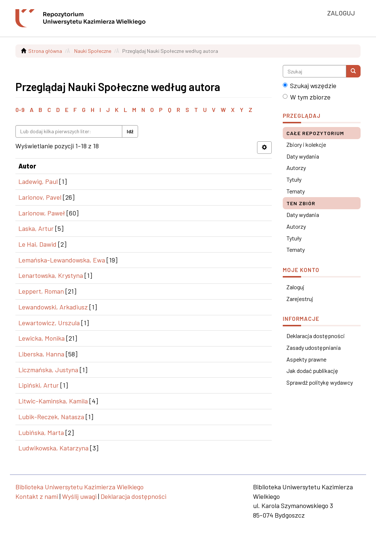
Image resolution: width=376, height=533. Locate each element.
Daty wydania (302, 156)
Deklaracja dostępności (315, 335)
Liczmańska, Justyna (48, 370)
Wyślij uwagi (79, 496)
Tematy (295, 191)
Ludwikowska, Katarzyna (53, 448)
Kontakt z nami (36, 496)
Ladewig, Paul (38, 181)
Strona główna (45, 51)
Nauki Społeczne (92, 51)
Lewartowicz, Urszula (49, 323)
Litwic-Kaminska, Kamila (53, 401)
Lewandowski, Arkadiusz (53, 307)
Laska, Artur (36, 228)
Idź (130, 131)
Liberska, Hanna (41, 354)
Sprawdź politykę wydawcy (319, 382)
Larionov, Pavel (39, 197)
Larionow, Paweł (41, 213)
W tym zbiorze (306, 97)
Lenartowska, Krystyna (50, 275)
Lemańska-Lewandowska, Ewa (61, 260)
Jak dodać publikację (312, 370)
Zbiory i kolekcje (306, 144)
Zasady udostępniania (313, 347)
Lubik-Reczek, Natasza (51, 417)
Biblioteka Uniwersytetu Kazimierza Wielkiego (79, 487)
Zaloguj (295, 286)
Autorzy (296, 167)
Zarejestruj (299, 298)
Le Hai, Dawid (37, 244)
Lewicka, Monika (41, 338)
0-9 (20, 109)
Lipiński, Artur (38, 385)
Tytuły (293, 179)
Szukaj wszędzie (309, 85)
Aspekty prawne (306, 359)
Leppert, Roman (41, 291)
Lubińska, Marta (41, 432)
